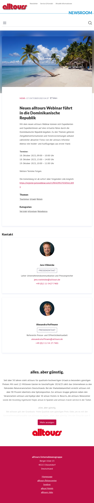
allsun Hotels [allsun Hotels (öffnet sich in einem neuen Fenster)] (47, 488)
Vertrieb (23, 211)
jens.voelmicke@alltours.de (47, 279)
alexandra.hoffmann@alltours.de (47, 339)
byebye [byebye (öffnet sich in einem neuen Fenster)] (47, 484)
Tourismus (24, 199)
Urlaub (33, 199)
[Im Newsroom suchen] (90, 23)
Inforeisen (32, 211)
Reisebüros (42, 211)
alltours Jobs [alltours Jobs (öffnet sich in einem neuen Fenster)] (47, 492)
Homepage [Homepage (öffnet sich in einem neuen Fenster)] (47, 476)
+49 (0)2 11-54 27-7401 (47, 343)
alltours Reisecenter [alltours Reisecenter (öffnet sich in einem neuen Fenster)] (47, 480)
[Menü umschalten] (4, 23)
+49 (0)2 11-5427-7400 (47, 283)
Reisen (39, 199)
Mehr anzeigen (47, 422)
